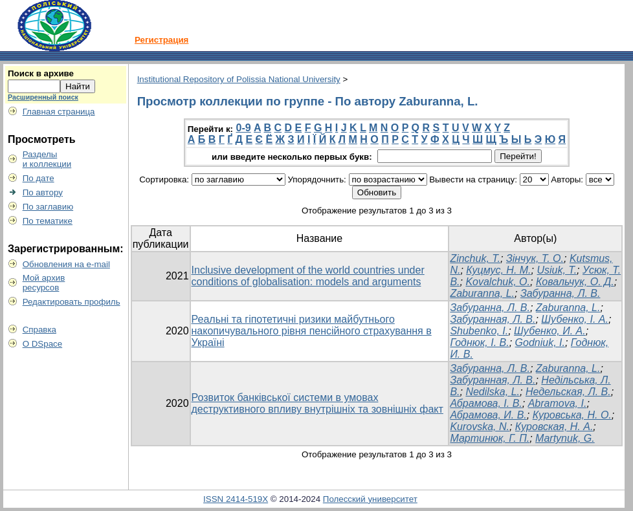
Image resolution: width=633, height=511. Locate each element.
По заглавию (48, 207)
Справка (39, 329)
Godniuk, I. (540, 342)
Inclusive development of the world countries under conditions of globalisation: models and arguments (308, 276)
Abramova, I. (557, 403)
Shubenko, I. (479, 330)
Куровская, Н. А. (554, 426)
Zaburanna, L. (482, 293)
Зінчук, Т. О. (535, 258)
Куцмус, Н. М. (498, 270)
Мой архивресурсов (44, 282)
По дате (38, 178)
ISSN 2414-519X (235, 499)
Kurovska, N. (479, 426)
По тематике (47, 221)
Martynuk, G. (565, 438)
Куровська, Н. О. (572, 414)
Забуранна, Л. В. (560, 293)
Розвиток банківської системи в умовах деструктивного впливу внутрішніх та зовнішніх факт (317, 403)
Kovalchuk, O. (497, 281)
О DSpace (43, 344)
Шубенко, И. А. (550, 330)
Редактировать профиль (71, 302)
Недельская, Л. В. (568, 391)
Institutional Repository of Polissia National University (238, 79)
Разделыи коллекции (47, 159)
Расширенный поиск (43, 97)
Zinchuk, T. (475, 258)
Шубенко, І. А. (574, 319)
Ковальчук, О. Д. (575, 281)
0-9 (243, 127)
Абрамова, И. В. (488, 414)
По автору (43, 192)
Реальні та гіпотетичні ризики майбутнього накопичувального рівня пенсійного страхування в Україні (312, 331)
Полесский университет (370, 499)
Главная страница (59, 111)
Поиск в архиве (41, 73)
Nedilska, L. (492, 391)
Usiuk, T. (557, 270)
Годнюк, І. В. (479, 342)
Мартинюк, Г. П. (489, 438)
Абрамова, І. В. (486, 403)
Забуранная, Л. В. (492, 319)
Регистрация (161, 40)
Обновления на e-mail (66, 264)
